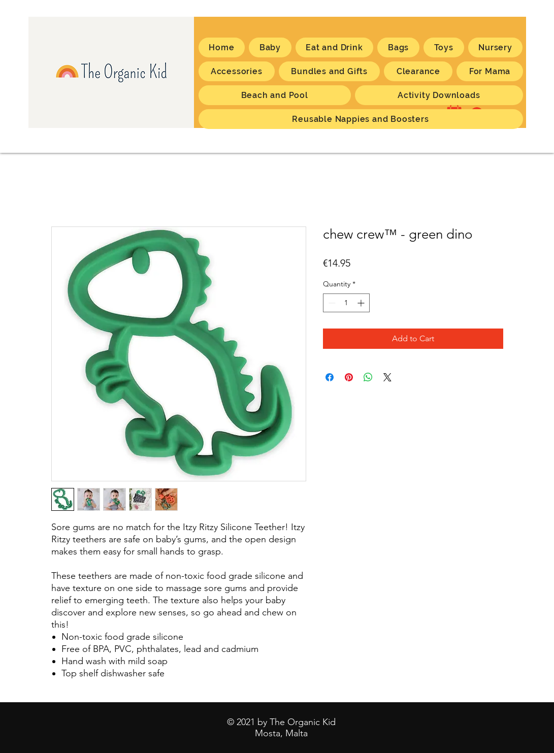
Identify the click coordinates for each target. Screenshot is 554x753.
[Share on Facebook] (329, 377)
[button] (490, 71)
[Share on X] (387, 377)
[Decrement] (330, 303)
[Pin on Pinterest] (349, 377)
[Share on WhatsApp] (368, 377)
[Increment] (361, 303)
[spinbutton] (346, 303)
